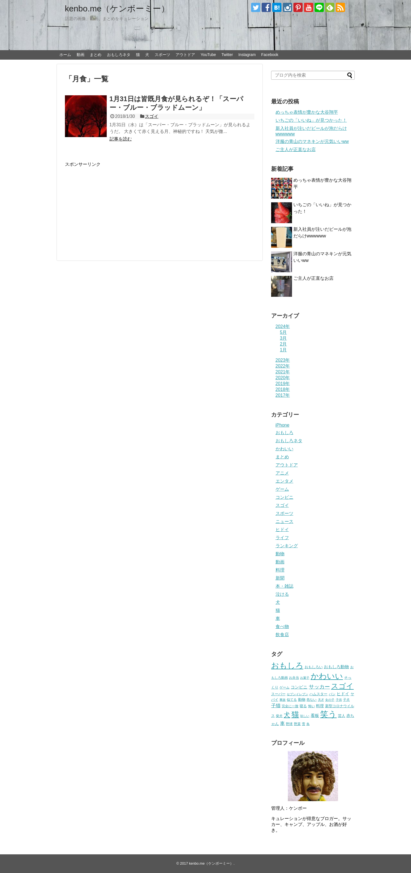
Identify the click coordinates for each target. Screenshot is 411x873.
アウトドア (185, 54)
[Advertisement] (112, 206)
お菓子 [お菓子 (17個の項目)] (304, 677)
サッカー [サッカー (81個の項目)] (319, 687)
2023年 (283, 360)
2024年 (283, 326)
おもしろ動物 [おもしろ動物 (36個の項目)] (336, 667)
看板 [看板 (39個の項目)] (315, 715)
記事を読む (121, 139)
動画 (80, 54)
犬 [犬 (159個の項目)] (287, 714)
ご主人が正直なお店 (296, 149)
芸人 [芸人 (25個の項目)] (341, 716)
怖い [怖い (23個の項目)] (311, 706)
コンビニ (284, 497)
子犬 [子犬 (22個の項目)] (346, 700)
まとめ (95, 54)
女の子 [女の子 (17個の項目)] (329, 699)
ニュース (284, 521)
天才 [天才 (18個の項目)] (321, 699)
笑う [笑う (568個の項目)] (328, 714)
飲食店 (282, 634)
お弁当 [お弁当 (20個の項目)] (294, 677)
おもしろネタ (118, 54)
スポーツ (162, 54)
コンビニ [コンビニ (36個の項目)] (299, 687)
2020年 (283, 377)
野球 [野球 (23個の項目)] (289, 724)
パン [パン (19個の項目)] (332, 694)
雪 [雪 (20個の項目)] (303, 724)
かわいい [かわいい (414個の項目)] (327, 676)
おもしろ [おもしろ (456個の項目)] (287, 665)
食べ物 (282, 626)
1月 (283, 349)
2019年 (283, 383)
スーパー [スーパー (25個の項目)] (278, 694)
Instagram (247, 54)
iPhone (283, 425)
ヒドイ (282, 529)
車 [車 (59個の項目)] (282, 723)
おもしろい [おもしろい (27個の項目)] (314, 667)
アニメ (282, 473)
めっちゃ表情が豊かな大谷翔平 (307, 112)
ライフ (282, 537)
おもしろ (284, 432)
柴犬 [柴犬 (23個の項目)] (279, 716)
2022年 (283, 366)
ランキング (287, 545)
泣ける (282, 594)
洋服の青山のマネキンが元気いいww (312, 141)
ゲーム (282, 489)
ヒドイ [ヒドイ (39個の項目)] (343, 693)
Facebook (269, 54)
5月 (283, 332)
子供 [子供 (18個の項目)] (339, 699)
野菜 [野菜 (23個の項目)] (297, 724)
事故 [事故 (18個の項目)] (282, 699)
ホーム (65, 54)
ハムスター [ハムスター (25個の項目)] (318, 694)
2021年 (283, 371)
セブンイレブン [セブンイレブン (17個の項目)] (297, 694)
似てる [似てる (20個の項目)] (292, 699)
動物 (280, 553)
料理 (280, 570)
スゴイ (151, 116)
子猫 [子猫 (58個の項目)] (276, 705)
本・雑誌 (284, 586)
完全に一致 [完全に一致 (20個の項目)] (290, 706)
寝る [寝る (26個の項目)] (303, 706)
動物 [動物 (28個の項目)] (301, 699)
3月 (283, 338)
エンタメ (284, 481)
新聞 (280, 578)
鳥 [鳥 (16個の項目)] (308, 724)
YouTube (208, 54)
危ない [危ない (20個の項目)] (312, 699)
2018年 (283, 389)
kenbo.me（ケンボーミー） (117, 8)
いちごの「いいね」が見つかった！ (311, 120)
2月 (283, 344)
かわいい (284, 448)
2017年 (283, 395)
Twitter (227, 54)
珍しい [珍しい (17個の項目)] (304, 716)
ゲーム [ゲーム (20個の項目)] (284, 687)
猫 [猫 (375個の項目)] (295, 714)
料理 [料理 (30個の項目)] (320, 706)
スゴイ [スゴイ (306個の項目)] (342, 686)
